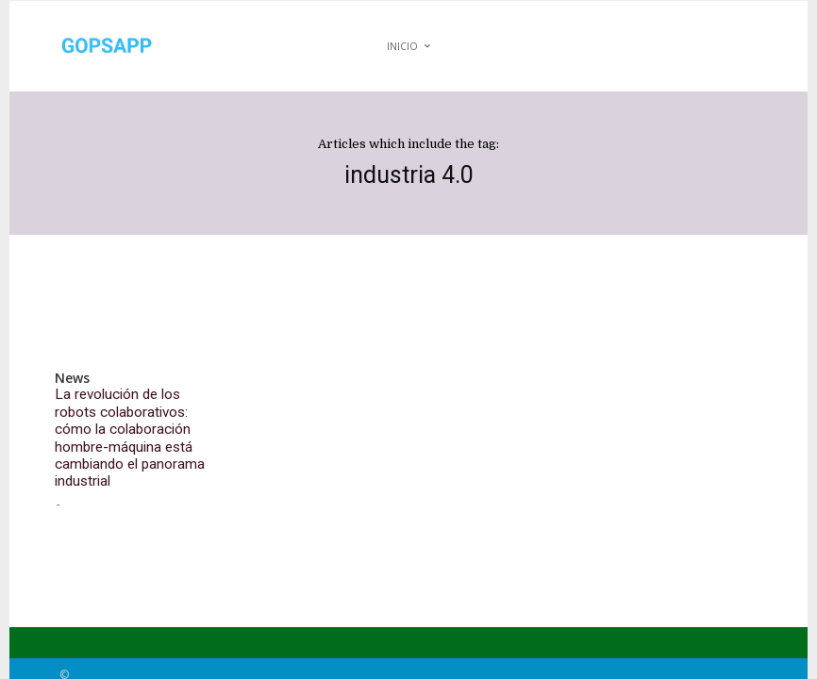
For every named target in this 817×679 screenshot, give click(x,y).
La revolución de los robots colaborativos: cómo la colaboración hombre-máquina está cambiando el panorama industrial (130, 421)
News (71, 378)
